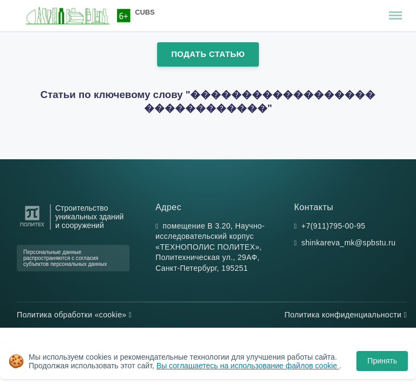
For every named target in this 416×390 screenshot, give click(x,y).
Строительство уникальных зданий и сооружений (89, 217)
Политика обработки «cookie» (74, 314)
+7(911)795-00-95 (333, 226)
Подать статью (208, 53)
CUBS (144, 12)
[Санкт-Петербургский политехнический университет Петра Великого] (32, 226)
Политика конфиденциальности (345, 314)
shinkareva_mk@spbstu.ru (348, 242)
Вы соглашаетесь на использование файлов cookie (248, 365)
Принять (382, 360)
